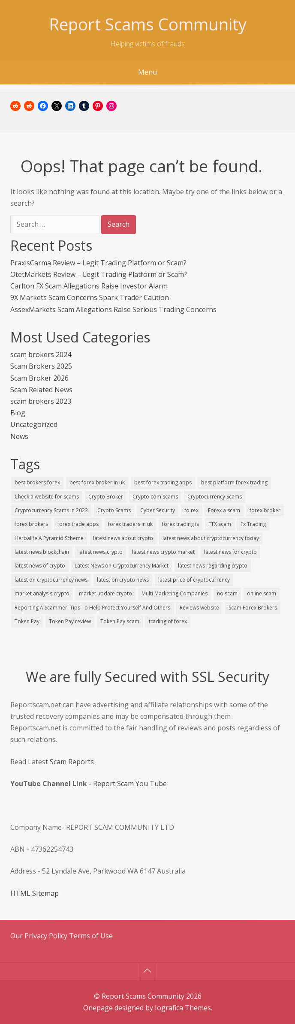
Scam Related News (41, 389)
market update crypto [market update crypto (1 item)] (105, 593)
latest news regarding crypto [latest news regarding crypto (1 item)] (212, 565)
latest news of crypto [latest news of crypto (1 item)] (40, 565)
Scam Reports (72, 761)
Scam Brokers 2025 (41, 366)
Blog (17, 412)
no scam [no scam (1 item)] (227, 593)
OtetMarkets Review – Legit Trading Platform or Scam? (98, 274)
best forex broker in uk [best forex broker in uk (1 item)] (97, 482)
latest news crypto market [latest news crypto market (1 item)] (163, 552)
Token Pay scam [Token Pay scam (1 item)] (119, 621)
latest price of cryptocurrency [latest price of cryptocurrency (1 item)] (194, 579)
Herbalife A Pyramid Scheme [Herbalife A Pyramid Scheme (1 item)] (49, 538)
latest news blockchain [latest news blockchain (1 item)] (42, 552)
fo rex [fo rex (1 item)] (191, 510)
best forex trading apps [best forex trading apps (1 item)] (163, 482)
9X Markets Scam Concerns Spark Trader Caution (89, 297)
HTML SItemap (34, 893)
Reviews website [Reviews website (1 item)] (199, 607)
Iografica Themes (183, 1007)
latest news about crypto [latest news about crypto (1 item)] (123, 538)
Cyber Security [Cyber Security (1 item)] (157, 510)
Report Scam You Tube (130, 783)
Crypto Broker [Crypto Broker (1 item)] (105, 496)
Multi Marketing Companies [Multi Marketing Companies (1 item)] (174, 593)
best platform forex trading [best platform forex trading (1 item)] (234, 482)
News (19, 436)
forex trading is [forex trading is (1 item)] (180, 524)
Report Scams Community (148, 24)
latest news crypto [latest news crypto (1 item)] (100, 552)
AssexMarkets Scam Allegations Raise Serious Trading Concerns (113, 309)
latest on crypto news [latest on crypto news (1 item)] (123, 579)
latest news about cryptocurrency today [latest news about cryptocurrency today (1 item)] (211, 538)
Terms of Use (91, 935)
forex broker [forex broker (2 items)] (265, 510)
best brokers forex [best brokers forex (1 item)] (37, 482)
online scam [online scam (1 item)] (261, 593)
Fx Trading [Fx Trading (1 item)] (253, 524)
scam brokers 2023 (40, 401)
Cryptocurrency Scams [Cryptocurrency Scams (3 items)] (214, 496)
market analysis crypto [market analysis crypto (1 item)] (42, 593)
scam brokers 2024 (40, 354)
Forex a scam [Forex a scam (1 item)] (224, 510)
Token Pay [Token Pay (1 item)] (27, 621)
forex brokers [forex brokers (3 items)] (31, 524)
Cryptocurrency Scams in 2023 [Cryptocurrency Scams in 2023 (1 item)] (51, 510)
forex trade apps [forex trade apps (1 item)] (78, 524)
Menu (147, 72)
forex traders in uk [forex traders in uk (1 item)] (130, 524)
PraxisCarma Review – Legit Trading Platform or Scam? (98, 262)
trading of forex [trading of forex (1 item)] (168, 621)
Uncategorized (33, 424)
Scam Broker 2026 (39, 378)
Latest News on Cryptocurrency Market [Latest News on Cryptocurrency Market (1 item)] (122, 565)
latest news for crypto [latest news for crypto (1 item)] (230, 552)
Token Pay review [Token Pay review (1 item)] (70, 621)
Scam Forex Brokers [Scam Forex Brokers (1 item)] (253, 607)
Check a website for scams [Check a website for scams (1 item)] (47, 496)
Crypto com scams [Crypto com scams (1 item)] (155, 496)
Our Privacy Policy (39, 935)
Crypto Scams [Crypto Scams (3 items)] (114, 510)
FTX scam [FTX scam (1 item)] (219, 524)
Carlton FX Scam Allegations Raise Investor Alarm (89, 286)
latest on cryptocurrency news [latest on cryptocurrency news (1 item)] (51, 579)
